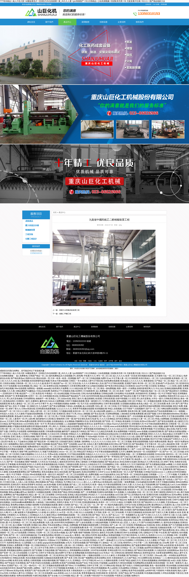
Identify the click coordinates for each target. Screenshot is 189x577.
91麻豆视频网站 (27, 454)
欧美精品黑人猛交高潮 (112, 482)
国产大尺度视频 (175, 525)
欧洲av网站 (147, 426)
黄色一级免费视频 (108, 388)
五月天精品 (13, 530)
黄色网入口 (59, 535)
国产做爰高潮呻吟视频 (141, 545)
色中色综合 (45, 507)
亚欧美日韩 (132, 411)
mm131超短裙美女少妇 (109, 474)
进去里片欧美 (7, 442)
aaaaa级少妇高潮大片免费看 (56, 388)
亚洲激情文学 (75, 447)
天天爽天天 (163, 477)
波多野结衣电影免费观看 (149, 406)
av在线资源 (169, 545)
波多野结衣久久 (35, 452)
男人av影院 (112, 568)
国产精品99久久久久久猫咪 (153, 502)
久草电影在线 (79, 507)
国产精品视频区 (91, 416)
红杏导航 (63, 467)
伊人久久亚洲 (163, 538)
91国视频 (46, 444)
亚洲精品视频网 (111, 510)
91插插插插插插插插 (149, 477)
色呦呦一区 (74, 404)
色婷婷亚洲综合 (13, 543)
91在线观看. (130, 393)
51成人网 (137, 520)
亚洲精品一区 (154, 393)
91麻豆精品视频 (40, 576)
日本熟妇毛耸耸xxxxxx (153, 472)
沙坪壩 (111, 361)
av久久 (100, 560)
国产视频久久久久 (64, 560)
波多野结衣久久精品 (102, 424)
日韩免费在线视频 (53, 431)
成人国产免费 (71, 533)
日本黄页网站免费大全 (79, 386)
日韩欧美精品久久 (42, 545)
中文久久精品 (117, 502)
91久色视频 (119, 492)
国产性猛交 (10, 563)
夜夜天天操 (122, 487)
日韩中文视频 (178, 500)
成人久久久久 (118, 376)
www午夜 (82, 444)
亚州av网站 (177, 495)
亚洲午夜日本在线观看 (37, 517)
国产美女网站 (50, 459)
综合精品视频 (63, 393)
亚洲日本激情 (118, 447)
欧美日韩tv (113, 444)
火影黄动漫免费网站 (164, 553)
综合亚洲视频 (23, 386)
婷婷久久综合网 (56, 548)
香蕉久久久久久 (155, 434)
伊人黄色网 (78, 376)
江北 (95, 361)
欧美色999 (179, 545)
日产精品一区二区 (162, 381)
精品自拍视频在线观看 (109, 396)
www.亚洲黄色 (82, 469)
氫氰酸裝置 (30, 230)
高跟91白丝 (30, 378)
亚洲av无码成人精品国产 (23, 540)
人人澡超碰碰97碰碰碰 (74, 424)
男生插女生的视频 (55, 424)
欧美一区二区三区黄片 (162, 510)
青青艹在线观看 (70, 444)
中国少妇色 (93, 563)
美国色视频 (153, 543)
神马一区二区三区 (104, 376)
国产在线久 (127, 565)
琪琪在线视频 (74, 492)
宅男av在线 (52, 454)
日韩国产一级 (41, 530)
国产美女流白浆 (97, 414)
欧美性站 (60, 555)
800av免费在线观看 (27, 421)
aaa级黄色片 (113, 563)
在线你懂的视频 (48, 560)
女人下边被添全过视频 (23, 442)
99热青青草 (5, 485)
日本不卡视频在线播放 (165, 482)
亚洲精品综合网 (143, 505)
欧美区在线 (17, 560)
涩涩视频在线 (176, 419)
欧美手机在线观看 (136, 571)
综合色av (54, 497)
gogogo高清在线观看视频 (53, 543)
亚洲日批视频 (62, 485)
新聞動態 (85, 22)
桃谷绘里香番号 (28, 485)
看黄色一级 (79, 535)
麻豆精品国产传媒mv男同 (154, 416)
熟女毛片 (184, 550)
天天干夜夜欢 (123, 406)
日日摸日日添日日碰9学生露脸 (16, 459)
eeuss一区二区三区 (67, 452)
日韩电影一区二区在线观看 (105, 538)
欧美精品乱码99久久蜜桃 (45, 490)
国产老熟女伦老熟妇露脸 (175, 431)
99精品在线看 (19, 558)
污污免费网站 (80, 565)
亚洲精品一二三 (164, 386)
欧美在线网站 (100, 558)
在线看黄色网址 (96, 404)
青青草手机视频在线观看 (83, 409)
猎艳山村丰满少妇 (29, 487)
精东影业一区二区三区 (137, 490)
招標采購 (103, 22)
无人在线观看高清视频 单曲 (118, 454)
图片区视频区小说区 (15, 500)
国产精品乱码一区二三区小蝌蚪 (38, 500)
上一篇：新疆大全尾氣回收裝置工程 (66, 310)
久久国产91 (176, 507)
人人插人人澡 (21, 482)
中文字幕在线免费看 (175, 416)
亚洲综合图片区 (114, 550)
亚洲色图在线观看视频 (45, 409)
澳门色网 (142, 411)
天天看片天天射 (13, 487)
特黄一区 (179, 444)
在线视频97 (140, 409)
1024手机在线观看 (99, 550)
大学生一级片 (157, 399)
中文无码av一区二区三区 (108, 571)
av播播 (169, 464)
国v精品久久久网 (145, 462)
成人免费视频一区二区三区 (107, 391)
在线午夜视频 (121, 399)
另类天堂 (136, 502)
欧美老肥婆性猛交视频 (39, 381)
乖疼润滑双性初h (169, 459)
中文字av (13, 555)
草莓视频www (140, 525)
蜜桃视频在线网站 (147, 500)
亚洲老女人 (24, 515)
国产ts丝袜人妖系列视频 (10, 520)
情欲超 (119, 565)
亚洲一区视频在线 (57, 538)
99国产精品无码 (169, 497)
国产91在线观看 (136, 573)
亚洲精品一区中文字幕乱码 (84, 560)
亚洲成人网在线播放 (37, 482)
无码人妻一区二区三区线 (105, 406)
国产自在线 (182, 568)
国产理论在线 (85, 497)
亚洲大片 (160, 568)
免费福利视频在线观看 (141, 510)
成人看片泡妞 (183, 492)
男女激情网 (122, 411)
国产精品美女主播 (128, 396)
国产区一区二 (14, 535)
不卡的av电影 (91, 436)
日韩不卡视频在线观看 (74, 401)
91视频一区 (176, 548)
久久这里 (103, 459)
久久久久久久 (137, 381)
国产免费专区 (146, 436)
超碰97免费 (169, 426)
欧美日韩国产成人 (80, 500)
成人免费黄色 (21, 376)
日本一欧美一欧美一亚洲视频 (63, 378)
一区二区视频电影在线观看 (142, 454)
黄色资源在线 (28, 490)
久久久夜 (11, 391)
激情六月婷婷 (64, 505)
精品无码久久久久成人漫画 (128, 436)
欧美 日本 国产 (173, 404)
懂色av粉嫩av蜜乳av (18, 492)
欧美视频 (16, 548)
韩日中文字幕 (156, 439)
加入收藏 (156, 4)
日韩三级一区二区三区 (9, 429)
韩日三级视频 (76, 457)
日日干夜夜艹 (128, 409)
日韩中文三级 (168, 515)
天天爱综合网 (83, 530)
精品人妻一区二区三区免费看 (41, 495)
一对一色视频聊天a (128, 515)
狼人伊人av (48, 528)
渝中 (116, 361)
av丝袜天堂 (24, 528)
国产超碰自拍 (174, 449)
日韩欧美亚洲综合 (171, 399)
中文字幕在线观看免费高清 (156, 424)
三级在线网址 (50, 502)
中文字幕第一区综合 (20, 474)
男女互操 (145, 479)
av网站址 (67, 449)
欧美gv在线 (19, 571)
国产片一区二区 (152, 409)
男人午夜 (74, 512)
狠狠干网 (23, 452)
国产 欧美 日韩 (70, 558)
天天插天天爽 (12, 421)
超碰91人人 (111, 411)
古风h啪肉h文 (6, 558)
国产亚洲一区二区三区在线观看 (13, 553)
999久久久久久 (36, 459)
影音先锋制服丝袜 (29, 535)
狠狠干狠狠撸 (84, 533)
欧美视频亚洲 (101, 409)
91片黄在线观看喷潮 (112, 485)
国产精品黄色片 (172, 391)
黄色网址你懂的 (17, 505)
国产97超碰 (156, 497)
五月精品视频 (48, 550)
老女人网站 (180, 530)
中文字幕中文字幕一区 (146, 396)
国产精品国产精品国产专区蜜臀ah (147, 507)
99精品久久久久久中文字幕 (33, 477)
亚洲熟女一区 (182, 517)
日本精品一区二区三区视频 (131, 548)
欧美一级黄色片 (176, 563)
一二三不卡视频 (170, 474)
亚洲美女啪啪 (29, 436)
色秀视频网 (19, 479)
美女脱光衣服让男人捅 (102, 490)
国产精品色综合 (15, 424)
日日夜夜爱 (133, 378)
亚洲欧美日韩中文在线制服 (125, 533)
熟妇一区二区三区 (156, 391)
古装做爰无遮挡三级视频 (70, 442)
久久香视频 (168, 535)
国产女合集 (52, 576)
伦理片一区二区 (35, 396)
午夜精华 (160, 571)
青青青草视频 (146, 429)
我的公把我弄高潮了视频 (30, 444)
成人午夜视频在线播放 (59, 404)
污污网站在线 (109, 565)
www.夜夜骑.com (60, 573)
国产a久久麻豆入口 (41, 510)
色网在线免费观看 (24, 576)
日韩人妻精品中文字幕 (148, 533)
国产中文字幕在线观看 (114, 383)
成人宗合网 (164, 543)
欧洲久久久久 (92, 459)
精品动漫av (167, 434)
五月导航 (97, 512)
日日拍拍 (135, 421)
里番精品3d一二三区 (75, 416)
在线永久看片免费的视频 (97, 444)
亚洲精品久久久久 (38, 515)
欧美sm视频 (59, 533)
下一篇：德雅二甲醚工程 (62, 314)
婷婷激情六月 (137, 424)
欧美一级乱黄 (53, 457)
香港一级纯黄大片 (93, 401)
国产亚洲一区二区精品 (112, 421)
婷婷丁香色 (169, 462)
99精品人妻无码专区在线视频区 (126, 479)
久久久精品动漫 (76, 388)
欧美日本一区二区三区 (82, 411)
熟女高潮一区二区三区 (91, 447)
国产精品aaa (178, 469)
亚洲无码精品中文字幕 (76, 459)
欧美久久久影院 (34, 464)
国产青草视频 (92, 543)
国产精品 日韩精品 (54, 482)
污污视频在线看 (65, 411)
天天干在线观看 (10, 386)
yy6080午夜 (150, 571)
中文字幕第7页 (127, 459)
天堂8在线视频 (79, 543)
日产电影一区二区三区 (167, 540)
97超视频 (103, 563)
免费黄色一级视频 (35, 388)
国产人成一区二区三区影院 (121, 525)
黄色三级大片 (78, 399)
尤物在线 (153, 528)
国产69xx (69, 565)
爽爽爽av (88, 490)
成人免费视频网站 (27, 530)
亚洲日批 (56, 439)
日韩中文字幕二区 (94, 565)
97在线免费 (122, 497)
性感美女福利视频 (105, 492)
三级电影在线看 (72, 464)
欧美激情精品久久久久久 (104, 429)
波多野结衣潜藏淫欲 (153, 548)
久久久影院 (37, 543)
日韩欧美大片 (82, 479)
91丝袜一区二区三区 (107, 436)
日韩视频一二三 (155, 474)
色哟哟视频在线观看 (35, 431)
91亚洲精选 (20, 563)
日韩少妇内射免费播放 (90, 393)
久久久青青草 (22, 538)
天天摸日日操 (9, 482)
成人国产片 (142, 515)
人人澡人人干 (134, 522)
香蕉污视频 (131, 517)
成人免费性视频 (91, 474)
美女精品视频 (73, 477)
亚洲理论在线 (52, 386)
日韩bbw (51, 540)
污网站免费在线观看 (169, 409)
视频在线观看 (94, 555)
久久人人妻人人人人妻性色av (88, 482)
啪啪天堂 (54, 442)
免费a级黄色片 (33, 447)
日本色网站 (119, 393)
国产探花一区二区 (91, 388)
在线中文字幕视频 (7, 464)
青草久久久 (107, 447)
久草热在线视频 (168, 573)
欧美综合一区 (30, 416)
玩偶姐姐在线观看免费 (53, 558)
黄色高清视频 (126, 563)
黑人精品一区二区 (38, 386)
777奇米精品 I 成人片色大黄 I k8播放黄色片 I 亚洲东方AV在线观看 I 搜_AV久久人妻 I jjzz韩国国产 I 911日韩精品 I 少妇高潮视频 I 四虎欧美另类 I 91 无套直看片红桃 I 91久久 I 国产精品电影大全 (82, 1)
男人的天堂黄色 (143, 399)
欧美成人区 (158, 462)
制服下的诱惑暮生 (50, 452)
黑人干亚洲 (60, 416)
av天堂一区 (64, 512)
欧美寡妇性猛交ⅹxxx (94, 553)
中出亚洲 (162, 533)
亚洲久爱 (4, 522)
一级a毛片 (31, 565)
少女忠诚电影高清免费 (145, 482)
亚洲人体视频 (161, 525)
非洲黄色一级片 (23, 401)
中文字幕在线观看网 (76, 454)
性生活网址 (130, 528)
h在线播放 (183, 409)
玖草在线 (182, 459)
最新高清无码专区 (67, 462)
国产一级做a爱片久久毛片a (112, 540)
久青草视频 (158, 517)
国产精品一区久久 (100, 515)
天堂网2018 (114, 522)
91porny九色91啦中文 (121, 424)
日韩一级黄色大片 (122, 464)
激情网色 (86, 442)
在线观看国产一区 (154, 452)
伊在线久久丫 (94, 495)
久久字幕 (93, 479)
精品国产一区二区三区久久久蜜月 (14, 411)
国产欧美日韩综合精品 (114, 386)
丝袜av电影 (12, 457)
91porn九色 (39, 467)
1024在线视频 (170, 517)
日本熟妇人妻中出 (16, 573)
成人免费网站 (6, 495)
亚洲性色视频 (95, 469)
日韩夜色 (31, 533)
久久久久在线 (148, 457)
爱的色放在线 (173, 558)
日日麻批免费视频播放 (105, 520)
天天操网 (181, 474)
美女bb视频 (171, 565)
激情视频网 (22, 555)
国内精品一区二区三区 (93, 487)
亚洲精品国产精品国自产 (69, 396)
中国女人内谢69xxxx (154, 487)
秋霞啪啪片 (64, 386)
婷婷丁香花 (58, 528)
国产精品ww (121, 500)
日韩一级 (69, 419)
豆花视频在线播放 (128, 404)
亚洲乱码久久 (36, 528)
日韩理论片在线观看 (17, 431)
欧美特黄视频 (173, 457)
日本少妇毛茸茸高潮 (90, 396)
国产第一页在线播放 (15, 462)
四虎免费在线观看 (111, 381)
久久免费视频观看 (107, 500)
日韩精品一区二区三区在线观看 (38, 573)
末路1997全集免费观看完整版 (166, 436)
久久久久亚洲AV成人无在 (92, 383)
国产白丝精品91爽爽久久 (152, 522)
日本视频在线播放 (96, 462)
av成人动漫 (176, 560)
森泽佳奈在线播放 (171, 522)
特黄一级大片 (114, 459)
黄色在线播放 (47, 472)
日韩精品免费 (107, 393)
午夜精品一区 (50, 393)
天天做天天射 (49, 414)
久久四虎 (177, 464)
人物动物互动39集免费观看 (131, 414)
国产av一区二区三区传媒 (173, 452)
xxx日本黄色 (28, 424)
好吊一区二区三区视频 (121, 442)
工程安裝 (29, 234)
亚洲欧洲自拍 (12, 467)
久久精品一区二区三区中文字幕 (34, 548)
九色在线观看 (165, 378)
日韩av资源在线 (28, 409)
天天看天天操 (108, 439)
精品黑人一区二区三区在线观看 (54, 447)
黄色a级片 (19, 416)
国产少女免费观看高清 (55, 571)
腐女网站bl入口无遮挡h (161, 505)
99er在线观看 (20, 388)
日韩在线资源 (109, 399)
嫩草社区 (43, 401)
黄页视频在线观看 (145, 376)
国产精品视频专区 (20, 495)
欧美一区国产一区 (127, 391)
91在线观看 (109, 576)
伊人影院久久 (52, 512)
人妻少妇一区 (69, 545)
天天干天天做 (27, 520)
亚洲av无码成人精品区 (172, 401)
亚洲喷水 (172, 512)
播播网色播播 (6, 426)
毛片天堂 (84, 404)
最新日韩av (51, 515)
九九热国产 (43, 406)
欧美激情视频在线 (49, 464)
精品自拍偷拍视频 (172, 487)
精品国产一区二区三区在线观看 (70, 474)
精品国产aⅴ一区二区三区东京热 (67, 383)
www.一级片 (5, 474)
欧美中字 (48, 383)
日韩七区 (131, 401)
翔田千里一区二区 (43, 436)
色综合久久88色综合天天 (90, 464)
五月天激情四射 (138, 464)
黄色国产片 (10, 396)
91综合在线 (160, 454)
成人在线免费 (88, 406)
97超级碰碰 (88, 538)
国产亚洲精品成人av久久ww (168, 485)
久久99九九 (143, 535)
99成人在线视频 (114, 409)
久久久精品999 (9, 538)
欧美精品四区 (9, 401)
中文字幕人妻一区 (119, 378)
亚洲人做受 (177, 386)
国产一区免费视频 (88, 492)
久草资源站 (104, 525)
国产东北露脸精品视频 (155, 464)
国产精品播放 (138, 444)
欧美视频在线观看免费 (68, 497)
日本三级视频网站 (10, 444)
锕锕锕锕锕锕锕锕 (149, 538)
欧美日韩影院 (97, 548)
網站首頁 (31, 22)
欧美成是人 (125, 381)
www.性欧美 (22, 517)
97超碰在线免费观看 (34, 414)
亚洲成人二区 (54, 399)
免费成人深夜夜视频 (32, 560)
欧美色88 (147, 512)
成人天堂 (176, 505)
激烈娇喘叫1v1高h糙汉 (46, 419)
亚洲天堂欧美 (108, 517)
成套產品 (29, 221)
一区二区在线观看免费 (74, 528)
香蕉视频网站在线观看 (80, 550)
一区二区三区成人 (175, 376)
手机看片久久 (89, 376)
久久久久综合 (105, 442)
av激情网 (54, 563)
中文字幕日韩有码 (129, 535)
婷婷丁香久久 (14, 409)
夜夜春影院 (148, 381)
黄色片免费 (178, 406)
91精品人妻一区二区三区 (62, 507)
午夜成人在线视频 (73, 406)
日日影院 (152, 386)
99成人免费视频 (162, 419)
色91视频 (183, 533)
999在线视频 (166, 406)
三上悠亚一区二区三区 (37, 469)
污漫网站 (28, 449)
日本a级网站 (123, 568)
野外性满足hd (135, 426)
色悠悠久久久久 (155, 535)
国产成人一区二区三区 (80, 505)
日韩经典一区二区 (23, 383)
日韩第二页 (42, 487)
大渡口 (90, 361)
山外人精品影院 (168, 444)
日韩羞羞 (64, 434)
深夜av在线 (135, 538)
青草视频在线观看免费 (88, 525)
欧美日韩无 (76, 517)
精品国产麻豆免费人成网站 (28, 568)
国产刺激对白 (41, 540)
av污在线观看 (20, 533)
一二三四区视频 (52, 467)
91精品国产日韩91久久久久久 (175, 439)
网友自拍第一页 (43, 378)
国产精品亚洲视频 (73, 555)
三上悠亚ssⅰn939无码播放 (175, 472)
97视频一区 (28, 545)
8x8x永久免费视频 (56, 401)
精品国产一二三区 (27, 393)
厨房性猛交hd (149, 553)
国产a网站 (61, 459)
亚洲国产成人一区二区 (16, 565)
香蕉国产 (29, 571)
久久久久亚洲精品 (107, 419)
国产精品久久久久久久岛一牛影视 (94, 426)
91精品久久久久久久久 (95, 454)
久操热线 (39, 502)
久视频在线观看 (110, 560)
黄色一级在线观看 (157, 565)
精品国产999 (157, 545)
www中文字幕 (142, 386)
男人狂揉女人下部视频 (28, 434)
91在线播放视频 (19, 447)
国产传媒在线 (142, 391)
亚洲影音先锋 (152, 495)
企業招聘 (121, 22)
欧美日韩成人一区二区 (148, 378)
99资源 (131, 487)
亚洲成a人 (139, 467)
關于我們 (49, 22)
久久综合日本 (53, 434)
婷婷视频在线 (164, 560)
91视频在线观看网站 (122, 545)
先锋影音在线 (180, 462)
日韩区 (72, 381)
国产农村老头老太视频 (127, 469)
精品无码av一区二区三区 (15, 469)
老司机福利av (134, 429)
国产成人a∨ (114, 515)
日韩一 (84, 555)
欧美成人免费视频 (139, 434)
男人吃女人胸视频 (82, 414)
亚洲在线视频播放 (149, 560)
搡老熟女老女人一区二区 (29, 507)
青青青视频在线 (88, 573)
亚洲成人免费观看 (14, 545)
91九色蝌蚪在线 (145, 558)
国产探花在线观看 (165, 421)
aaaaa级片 (120, 528)
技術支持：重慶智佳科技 (90, 365)
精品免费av (103, 535)
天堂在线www (172, 502)
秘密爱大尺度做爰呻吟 (27, 512)
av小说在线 (84, 540)
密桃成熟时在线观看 (149, 530)
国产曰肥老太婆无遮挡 (82, 449)
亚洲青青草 (167, 469)
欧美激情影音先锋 (163, 500)
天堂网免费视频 (112, 414)
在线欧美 (62, 454)
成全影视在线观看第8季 (59, 520)
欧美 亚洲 (181, 512)
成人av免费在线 (177, 538)
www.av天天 (121, 429)
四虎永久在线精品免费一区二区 (41, 555)
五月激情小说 (160, 376)
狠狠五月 (34, 406)
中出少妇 (159, 388)
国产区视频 (37, 550)
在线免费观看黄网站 (17, 472)
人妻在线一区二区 (152, 467)
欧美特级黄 (21, 464)
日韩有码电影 (45, 439)
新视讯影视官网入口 (145, 388)
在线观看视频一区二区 (39, 538)
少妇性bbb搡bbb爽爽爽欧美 (22, 502)
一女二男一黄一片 (99, 505)
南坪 (105, 361)
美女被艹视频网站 (86, 558)
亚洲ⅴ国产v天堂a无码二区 (167, 383)
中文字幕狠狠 (170, 568)
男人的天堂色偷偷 (14, 399)
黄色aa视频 (121, 401)
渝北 (120, 361)
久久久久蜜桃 (150, 540)
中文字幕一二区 (140, 543)
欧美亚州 (40, 393)
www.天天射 (150, 568)
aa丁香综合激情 (105, 479)
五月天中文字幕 (80, 439)
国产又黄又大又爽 (160, 512)
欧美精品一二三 (159, 558)
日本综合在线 (61, 495)
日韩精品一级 (81, 545)
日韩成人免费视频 (70, 525)
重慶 (84, 361)
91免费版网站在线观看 (142, 563)
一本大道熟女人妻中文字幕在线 (89, 381)
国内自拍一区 (139, 452)
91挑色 (61, 464)
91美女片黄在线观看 (59, 381)
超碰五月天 (136, 560)
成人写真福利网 (148, 485)
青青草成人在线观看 (155, 447)
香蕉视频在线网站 (14, 550)
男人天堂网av (121, 530)
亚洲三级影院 (159, 492)
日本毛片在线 (130, 505)
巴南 (80, 361)
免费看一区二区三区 (45, 416)
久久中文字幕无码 (82, 568)
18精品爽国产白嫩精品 (25, 391)
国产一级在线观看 (144, 517)
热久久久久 (15, 477)
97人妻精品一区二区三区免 (110, 543)
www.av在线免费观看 (119, 426)
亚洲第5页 (60, 414)
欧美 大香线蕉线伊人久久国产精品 (122, 558)
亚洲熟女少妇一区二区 (34, 479)
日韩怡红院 (119, 553)
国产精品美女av (112, 462)
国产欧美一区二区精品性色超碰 (134, 474)
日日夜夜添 (130, 386)
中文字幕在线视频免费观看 (106, 452)
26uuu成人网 (160, 555)
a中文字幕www (6, 571)
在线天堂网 (120, 517)
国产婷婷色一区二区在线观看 (61, 487)
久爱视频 (129, 447)
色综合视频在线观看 (34, 558)
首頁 (55, 212)
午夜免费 (26, 525)
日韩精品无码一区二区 (92, 517)
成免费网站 (111, 497)
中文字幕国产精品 (169, 393)
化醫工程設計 (31, 239)
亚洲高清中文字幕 (10, 393)
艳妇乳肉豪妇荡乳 (115, 505)
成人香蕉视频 (23, 381)
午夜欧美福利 (171, 571)
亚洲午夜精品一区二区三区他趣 (61, 469)
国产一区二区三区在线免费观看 (93, 467)
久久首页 (132, 399)
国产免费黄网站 (34, 472)
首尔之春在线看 (61, 472)
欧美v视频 (51, 485)
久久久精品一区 (50, 429)
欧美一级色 (97, 485)
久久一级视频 (179, 411)
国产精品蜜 (140, 487)
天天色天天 (97, 449)
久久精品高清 (160, 550)
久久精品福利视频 (100, 522)
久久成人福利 (181, 515)
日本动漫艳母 (171, 447)
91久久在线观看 (86, 512)
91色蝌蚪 (129, 540)
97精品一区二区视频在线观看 (148, 401)
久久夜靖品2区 (54, 530)
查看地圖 (164, 4)
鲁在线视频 (144, 439)
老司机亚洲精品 (122, 419)
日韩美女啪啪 (9, 383)
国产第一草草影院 (111, 457)
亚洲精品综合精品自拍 (108, 434)
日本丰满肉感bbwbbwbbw (168, 414)
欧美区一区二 (104, 502)
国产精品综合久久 (12, 439)
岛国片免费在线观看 (157, 442)
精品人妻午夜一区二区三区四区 (43, 411)
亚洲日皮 (45, 497)
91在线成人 (53, 462)
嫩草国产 (66, 431)
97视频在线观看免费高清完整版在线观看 (30, 426)
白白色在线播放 (107, 495)
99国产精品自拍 (53, 477)
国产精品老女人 (62, 550)
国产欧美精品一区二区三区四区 (140, 555)
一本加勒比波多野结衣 (176, 555)
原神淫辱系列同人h (69, 510)
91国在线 (151, 525)
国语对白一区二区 (173, 454)
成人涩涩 (124, 522)
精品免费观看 (38, 522)
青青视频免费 (21, 396)
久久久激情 (19, 414)
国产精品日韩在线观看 (143, 550)
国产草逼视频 (155, 479)
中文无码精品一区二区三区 (20, 522)
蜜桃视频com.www (90, 434)
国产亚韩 (4, 535)
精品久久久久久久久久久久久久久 (32, 457)
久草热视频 (120, 555)
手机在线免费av (54, 525)
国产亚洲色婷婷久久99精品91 (70, 490)
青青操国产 (145, 497)
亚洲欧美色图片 (176, 477)
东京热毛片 (87, 485)
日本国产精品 (124, 560)
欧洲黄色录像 (96, 530)
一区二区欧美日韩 (83, 515)
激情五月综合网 (106, 533)
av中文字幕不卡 (41, 404)
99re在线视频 (35, 474)
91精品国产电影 (26, 467)
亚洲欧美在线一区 (118, 472)
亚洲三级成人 (16, 436)
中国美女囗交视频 (122, 576)
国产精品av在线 (55, 517)
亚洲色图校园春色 (90, 502)
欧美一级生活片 (49, 474)
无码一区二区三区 (24, 510)
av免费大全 (134, 477)
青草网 (63, 477)
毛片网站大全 (69, 482)
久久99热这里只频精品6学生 (82, 520)
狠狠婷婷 (60, 419)
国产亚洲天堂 (125, 444)
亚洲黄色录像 (67, 439)
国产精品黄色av (17, 378)
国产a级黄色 (173, 533)
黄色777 (69, 414)
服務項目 (36, 215)
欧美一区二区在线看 (93, 528)
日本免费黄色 (29, 399)
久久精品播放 (130, 492)
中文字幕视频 (59, 568)
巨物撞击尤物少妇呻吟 (72, 391)
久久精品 (67, 517)
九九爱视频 (26, 543)
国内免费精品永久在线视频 (60, 376)
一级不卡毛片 (46, 568)
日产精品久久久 (95, 439)
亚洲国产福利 (130, 383)
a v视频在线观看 (69, 530)
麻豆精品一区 (142, 528)
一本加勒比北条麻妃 (30, 439)
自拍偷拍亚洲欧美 (156, 431)
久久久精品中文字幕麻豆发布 (91, 510)
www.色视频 (142, 431)
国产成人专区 (11, 406)
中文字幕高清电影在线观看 (126, 439)
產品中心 (67, 22)
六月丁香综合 (178, 528)
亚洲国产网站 (125, 507)
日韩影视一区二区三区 (178, 424)
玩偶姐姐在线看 (164, 528)
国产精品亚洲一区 (41, 442)
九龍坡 (100, 361)
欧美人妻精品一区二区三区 (22, 404)
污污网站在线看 (108, 401)
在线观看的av (173, 550)
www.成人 (69, 535)
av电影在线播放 (97, 386)
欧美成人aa (41, 485)
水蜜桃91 (35, 401)
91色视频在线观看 (152, 573)
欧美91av (88, 424)
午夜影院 (132, 431)
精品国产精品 (56, 444)
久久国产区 (33, 553)
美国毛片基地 (62, 502)
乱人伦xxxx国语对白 (169, 467)
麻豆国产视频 (150, 414)
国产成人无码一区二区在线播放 (112, 416)
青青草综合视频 (44, 421)
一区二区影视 (134, 497)
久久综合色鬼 (75, 573)
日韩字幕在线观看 (111, 404)
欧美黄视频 (65, 457)
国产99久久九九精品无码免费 (100, 431)
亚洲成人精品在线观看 (69, 426)
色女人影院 (25, 429)
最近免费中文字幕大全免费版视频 (69, 553)
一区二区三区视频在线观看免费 (50, 565)
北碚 (75, 361)
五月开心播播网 (125, 452)
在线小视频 (158, 426)
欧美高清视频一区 (161, 563)
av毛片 (68, 543)
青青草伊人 (128, 543)
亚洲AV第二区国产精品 (118, 573)
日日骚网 (128, 502)
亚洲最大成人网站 (39, 525)
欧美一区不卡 (41, 424)
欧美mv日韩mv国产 (148, 421)
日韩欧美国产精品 (59, 492)
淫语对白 (95, 533)
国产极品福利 (74, 472)
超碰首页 (27, 550)
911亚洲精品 (127, 550)
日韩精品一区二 (137, 568)
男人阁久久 (54, 426)
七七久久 (94, 442)
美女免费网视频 (120, 431)
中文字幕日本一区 (152, 444)
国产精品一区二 (114, 467)
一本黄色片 (13, 452)
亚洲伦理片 (15, 485)
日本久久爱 (127, 485)
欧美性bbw (173, 520)
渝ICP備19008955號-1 (114, 365)
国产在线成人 (168, 479)
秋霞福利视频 (114, 535)
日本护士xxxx (103, 472)
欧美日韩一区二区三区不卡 (150, 469)
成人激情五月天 (181, 421)
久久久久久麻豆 (108, 555)
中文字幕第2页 (94, 545)
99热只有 (183, 520)
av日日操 (119, 495)
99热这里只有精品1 (85, 452)
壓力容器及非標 (32, 225)
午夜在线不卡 (97, 576)
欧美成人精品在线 (124, 520)
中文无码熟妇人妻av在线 (164, 429)
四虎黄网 (36, 497)
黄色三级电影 (81, 462)
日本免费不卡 (179, 434)
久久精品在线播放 (120, 477)
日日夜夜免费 (125, 434)
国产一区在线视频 (135, 416)
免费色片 (135, 576)
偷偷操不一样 (41, 399)
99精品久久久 (75, 434)
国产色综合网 (39, 571)
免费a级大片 (133, 500)
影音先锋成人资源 (111, 548)
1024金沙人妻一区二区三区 (142, 419)
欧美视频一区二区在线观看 (159, 490)
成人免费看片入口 (7, 517)
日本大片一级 (161, 457)
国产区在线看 (56, 545)
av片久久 (79, 487)
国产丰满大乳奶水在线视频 (38, 563)
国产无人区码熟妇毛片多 (134, 495)
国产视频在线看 (120, 490)
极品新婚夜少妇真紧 (93, 399)
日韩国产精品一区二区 (38, 376)
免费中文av (106, 378)
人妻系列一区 (18, 419)
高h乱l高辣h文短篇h (128, 462)
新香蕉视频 (88, 429)
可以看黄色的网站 (45, 535)
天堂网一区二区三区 (44, 533)
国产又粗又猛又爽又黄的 (131, 457)
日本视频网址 (108, 464)
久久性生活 (42, 462)
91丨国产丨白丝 (134, 449)
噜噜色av (138, 553)
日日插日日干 (123, 538)
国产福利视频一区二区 (96, 507)
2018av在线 (75, 393)
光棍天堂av (57, 500)
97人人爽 (13, 512)
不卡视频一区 (23, 406)
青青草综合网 (70, 479)
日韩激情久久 (12, 515)
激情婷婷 (129, 553)
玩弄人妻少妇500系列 (55, 522)
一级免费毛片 (133, 530)
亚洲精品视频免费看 (173, 388)
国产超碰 (166, 548)
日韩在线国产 (76, 429)
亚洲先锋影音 (102, 573)
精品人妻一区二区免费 (80, 576)
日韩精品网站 (37, 429)
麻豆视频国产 (26, 497)
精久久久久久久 (155, 515)
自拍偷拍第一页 (59, 436)
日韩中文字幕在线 (46, 553)
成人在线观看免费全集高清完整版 (48, 449)
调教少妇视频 (125, 510)
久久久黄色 (55, 510)
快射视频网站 (180, 426)
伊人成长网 (30, 419)
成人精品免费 (99, 411)
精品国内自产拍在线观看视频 (159, 411)
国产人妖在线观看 (83, 522)
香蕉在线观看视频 (140, 442)
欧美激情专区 (142, 393)
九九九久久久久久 (64, 409)
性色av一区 (108, 553)
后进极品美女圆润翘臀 (93, 457)
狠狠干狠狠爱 (31, 462)
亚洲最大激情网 (32, 505)
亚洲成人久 (95, 540)
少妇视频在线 (147, 520)
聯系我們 (140, 22)
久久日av (136, 485)
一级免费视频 (128, 482)
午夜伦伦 (179, 573)
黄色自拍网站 (182, 482)
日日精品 (4, 424)
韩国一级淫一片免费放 (126, 388)
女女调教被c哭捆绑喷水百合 (76, 421)
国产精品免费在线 (166, 530)
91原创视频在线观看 (48, 505)
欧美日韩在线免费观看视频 (114, 449)
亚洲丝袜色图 (109, 528)
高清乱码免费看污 (89, 472)
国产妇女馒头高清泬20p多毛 (86, 419)
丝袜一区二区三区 (145, 492)
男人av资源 (93, 500)
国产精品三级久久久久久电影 (154, 449)
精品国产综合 (82, 563)
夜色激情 (126, 421)
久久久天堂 (73, 540)
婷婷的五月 (171, 492)
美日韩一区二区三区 (146, 383)
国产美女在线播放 (74, 538)
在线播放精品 (57, 421)
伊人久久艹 (85, 548)
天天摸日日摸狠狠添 (133, 512)
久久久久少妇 (11, 381)
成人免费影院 (108, 530)
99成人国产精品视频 (54, 479)
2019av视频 (177, 490)
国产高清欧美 (178, 510)
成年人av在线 (64, 429)
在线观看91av (165, 495)
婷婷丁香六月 (13, 497)
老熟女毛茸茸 (91, 535)
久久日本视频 (64, 576)
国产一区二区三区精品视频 (88, 378)
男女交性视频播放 (99, 568)
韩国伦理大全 (173, 396)
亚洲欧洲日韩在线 (71, 548)
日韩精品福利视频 (141, 565)
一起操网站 (162, 396)
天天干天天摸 (75, 502)
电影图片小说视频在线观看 (39, 492)
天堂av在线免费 (43, 391)
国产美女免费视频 (57, 406)
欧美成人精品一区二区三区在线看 (151, 404)
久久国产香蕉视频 (134, 472)
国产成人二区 (75, 485)
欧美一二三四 (140, 447)
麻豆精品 (134, 406)
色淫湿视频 (13, 528)
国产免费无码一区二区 (89, 477)
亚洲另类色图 (95, 421)
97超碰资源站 (110, 487)
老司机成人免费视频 (75, 436)
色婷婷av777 (56, 391)
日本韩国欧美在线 (50, 396)
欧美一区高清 (131, 376)
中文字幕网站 (62, 540)
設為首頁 (148, 4)
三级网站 (124, 571)
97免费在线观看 (161, 520)
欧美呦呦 (42, 434)
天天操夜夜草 (89, 391)
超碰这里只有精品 (78, 431)
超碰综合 (17, 490)
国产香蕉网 (73, 467)
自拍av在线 (66, 399)
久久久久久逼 (38, 383)
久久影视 (42, 512)
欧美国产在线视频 (67, 563)
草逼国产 (67, 500)
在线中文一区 (112, 507)
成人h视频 (17, 525)
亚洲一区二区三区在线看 (113, 512)
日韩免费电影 (106, 477)
